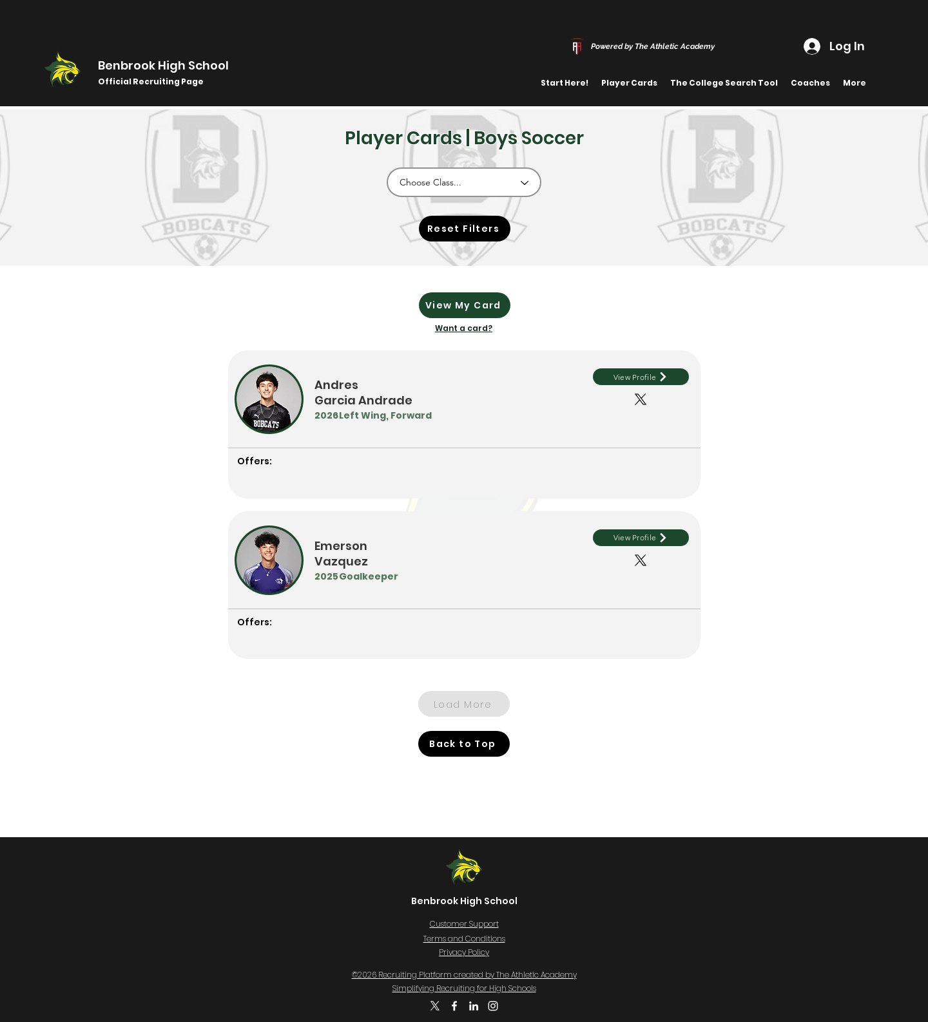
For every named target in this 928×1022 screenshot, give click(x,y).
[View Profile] (641, 376)
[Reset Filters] (464, 228)
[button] (629, 83)
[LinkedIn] (473, 1005)
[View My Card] (464, 305)
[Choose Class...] (464, 182)
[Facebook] (454, 1005)
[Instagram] (493, 1005)
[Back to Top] (464, 744)
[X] (435, 1005)
